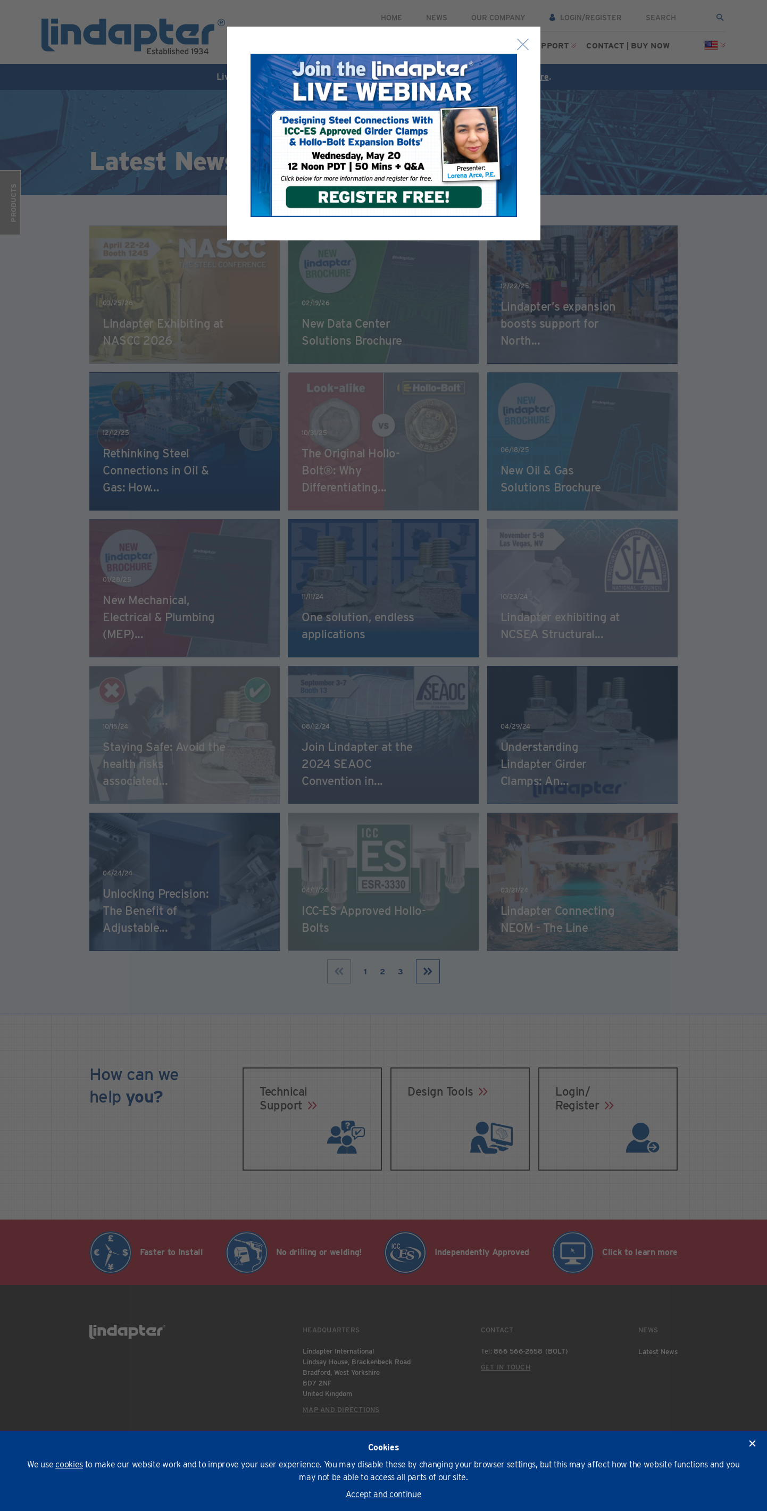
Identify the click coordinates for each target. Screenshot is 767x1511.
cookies (69, 1464)
